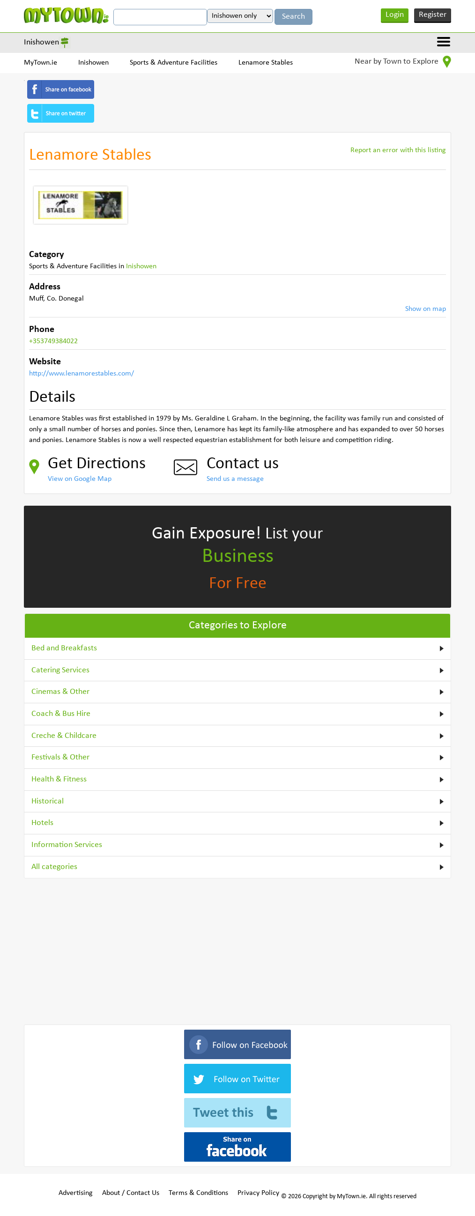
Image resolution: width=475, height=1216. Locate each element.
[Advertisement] (238, 949)
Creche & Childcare (63, 735)
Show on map (425, 309)
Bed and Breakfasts (64, 648)
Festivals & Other (60, 757)
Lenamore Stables (265, 62)
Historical (47, 801)
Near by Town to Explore (403, 62)
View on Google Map (79, 479)
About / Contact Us (130, 1193)
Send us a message (235, 479)
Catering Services (60, 670)
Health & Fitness (59, 779)
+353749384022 (53, 341)
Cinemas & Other (60, 691)
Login (395, 14)
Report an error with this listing (398, 150)
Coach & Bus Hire (60, 713)
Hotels (42, 822)
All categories (54, 866)
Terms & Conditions (198, 1193)
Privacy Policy (258, 1193)
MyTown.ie (40, 62)
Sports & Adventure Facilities (173, 62)
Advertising (76, 1193)
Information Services (66, 844)
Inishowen (41, 42)
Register (432, 14)
